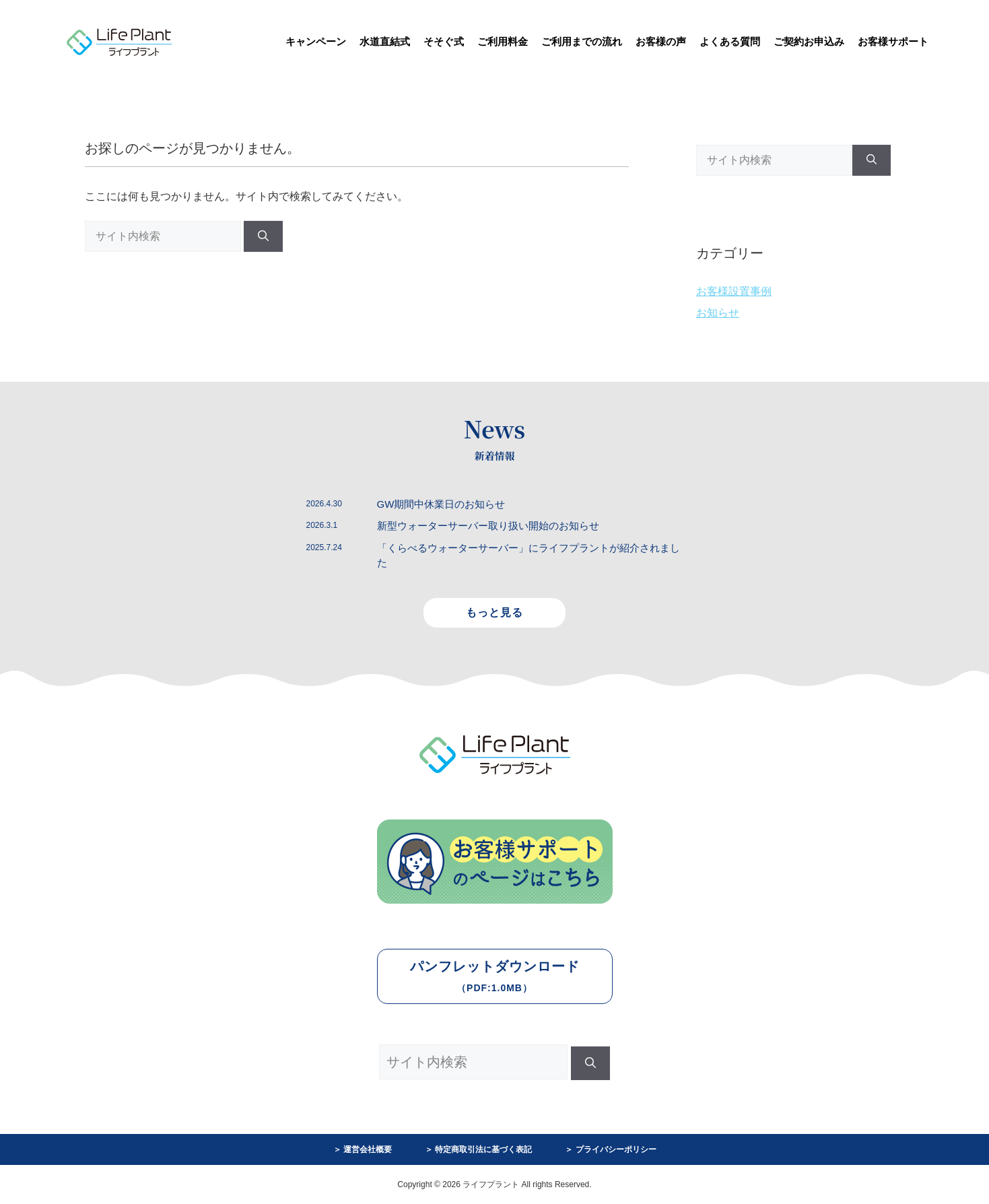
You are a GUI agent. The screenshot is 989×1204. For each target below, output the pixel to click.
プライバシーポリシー (616, 1149)
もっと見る (494, 612)
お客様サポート (893, 41)
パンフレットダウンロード (495, 976)
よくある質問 (730, 41)
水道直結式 (385, 41)
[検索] (263, 236)
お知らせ (717, 313)
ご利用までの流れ (581, 41)
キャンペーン (315, 41)
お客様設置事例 (734, 291)
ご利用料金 (502, 41)
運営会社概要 (367, 1149)
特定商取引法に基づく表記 (483, 1149)
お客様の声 (661, 41)
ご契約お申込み (809, 41)
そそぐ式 (443, 41)
